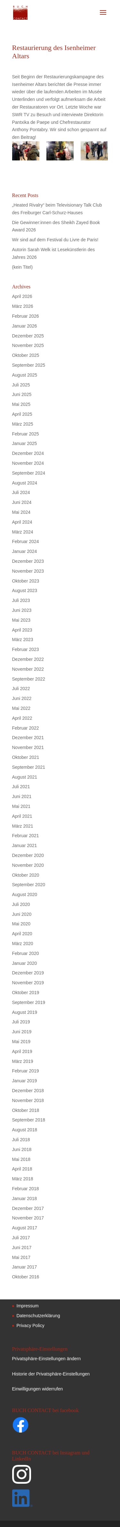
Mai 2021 (21, 806)
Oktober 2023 (25, 580)
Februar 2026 (25, 316)
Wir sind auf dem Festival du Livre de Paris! (55, 239)
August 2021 (24, 777)
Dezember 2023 (28, 561)
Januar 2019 (24, 1080)
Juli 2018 (21, 1139)
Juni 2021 (22, 796)
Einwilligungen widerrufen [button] (37, 1388)
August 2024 (24, 482)
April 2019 (22, 1051)
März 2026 (22, 306)
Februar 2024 (25, 541)
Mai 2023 (21, 620)
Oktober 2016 (25, 1276)
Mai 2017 (21, 1257)
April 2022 (22, 718)
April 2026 (22, 296)
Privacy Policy (30, 1325)
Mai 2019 (21, 1041)
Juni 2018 (22, 1149)
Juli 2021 (21, 786)
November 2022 (28, 669)
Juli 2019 (21, 1021)
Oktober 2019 (25, 992)
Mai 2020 (21, 923)
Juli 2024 (21, 492)
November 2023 (28, 571)
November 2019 (28, 982)
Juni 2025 (22, 394)
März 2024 (22, 531)
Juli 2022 (21, 688)
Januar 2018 (24, 1198)
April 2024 (22, 522)
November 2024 (28, 463)
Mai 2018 (21, 1159)
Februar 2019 (25, 1070)
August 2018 (24, 1129)
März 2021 (22, 826)
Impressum (28, 1305)
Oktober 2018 (25, 1110)
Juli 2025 (21, 384)
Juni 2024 (22, 502)
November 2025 (28, 345)
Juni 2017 (22, 1247)
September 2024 (28, 473)
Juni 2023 (22, 610)
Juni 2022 (22, 698)
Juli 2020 (21, 904)
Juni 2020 (22, 914)
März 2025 (22, 424)
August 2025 (24, 375)
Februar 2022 (25, 728)
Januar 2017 (24, 1266)
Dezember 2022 (28, 659)
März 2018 (22, 1178)
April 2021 (22, 816)
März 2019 (22, 1061)
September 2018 (28, 1119)
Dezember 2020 (28, 855)
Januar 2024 (24, 551)
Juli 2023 (21, 600)
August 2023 (24, 590)
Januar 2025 (24, 443)
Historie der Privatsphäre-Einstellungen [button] (51, 1373)
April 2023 (22, 630)
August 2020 (24, 894)
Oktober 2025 (25, 355)
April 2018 (22, 1168)
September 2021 (28, 767)
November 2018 (28, 1100)
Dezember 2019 (28, 972)
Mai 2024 (21, 512)
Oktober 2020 (25, 875)
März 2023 (22, 639)
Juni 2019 (22, 1031)
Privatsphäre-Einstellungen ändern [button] (46, 1358)
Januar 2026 (24, 326)
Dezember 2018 (28, 1090)
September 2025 (28, 365)
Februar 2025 (25, 433)
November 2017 (28, 1217)
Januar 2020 (24, 963)
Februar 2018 (25, 1188)
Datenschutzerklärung (38, 1315)
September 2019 (28, 1002)
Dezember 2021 (28, 737)
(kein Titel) (22, 267)
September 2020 (28, 884)
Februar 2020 (25, 953)
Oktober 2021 (25, 757)
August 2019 (24, 1012)
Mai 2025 (21, 404)
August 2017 (24, 1227)
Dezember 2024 (28, 453)
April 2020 (22, 933)
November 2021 (28, 747)
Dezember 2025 (28, 335)
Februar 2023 (25, 649)
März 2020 (22, 943)
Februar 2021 (25, 835)
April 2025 (22, 414)
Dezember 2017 (28, 1208)
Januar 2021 (24, 845)
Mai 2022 (21, 708)
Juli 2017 (21, 1237)
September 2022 (28, 679)
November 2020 (28, 865)
